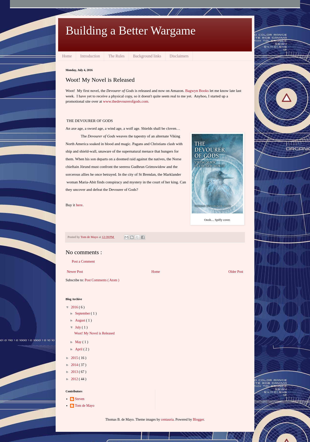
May (78, 342)
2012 (75, 379)
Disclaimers (179, 56)
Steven (79, 399)
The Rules (116, 56)
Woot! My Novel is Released (94, 333)
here (79, 205)
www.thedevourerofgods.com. (126, 101)
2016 (75, 307)
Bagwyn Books (197, 90)
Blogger (198, 419)
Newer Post (75, 272)
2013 (75, 372)
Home (67, 56)
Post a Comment (83, 261)
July (78, 327)
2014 (75, 365)
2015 (75, 358)
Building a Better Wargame (131, 30)
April (79, 349)
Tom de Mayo (84, 405)
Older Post (236, 272)
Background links (147, 56)
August (80, 320)
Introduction (90, 56)
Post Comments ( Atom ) (102, 280)
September (83, 313)
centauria (167, 419)
